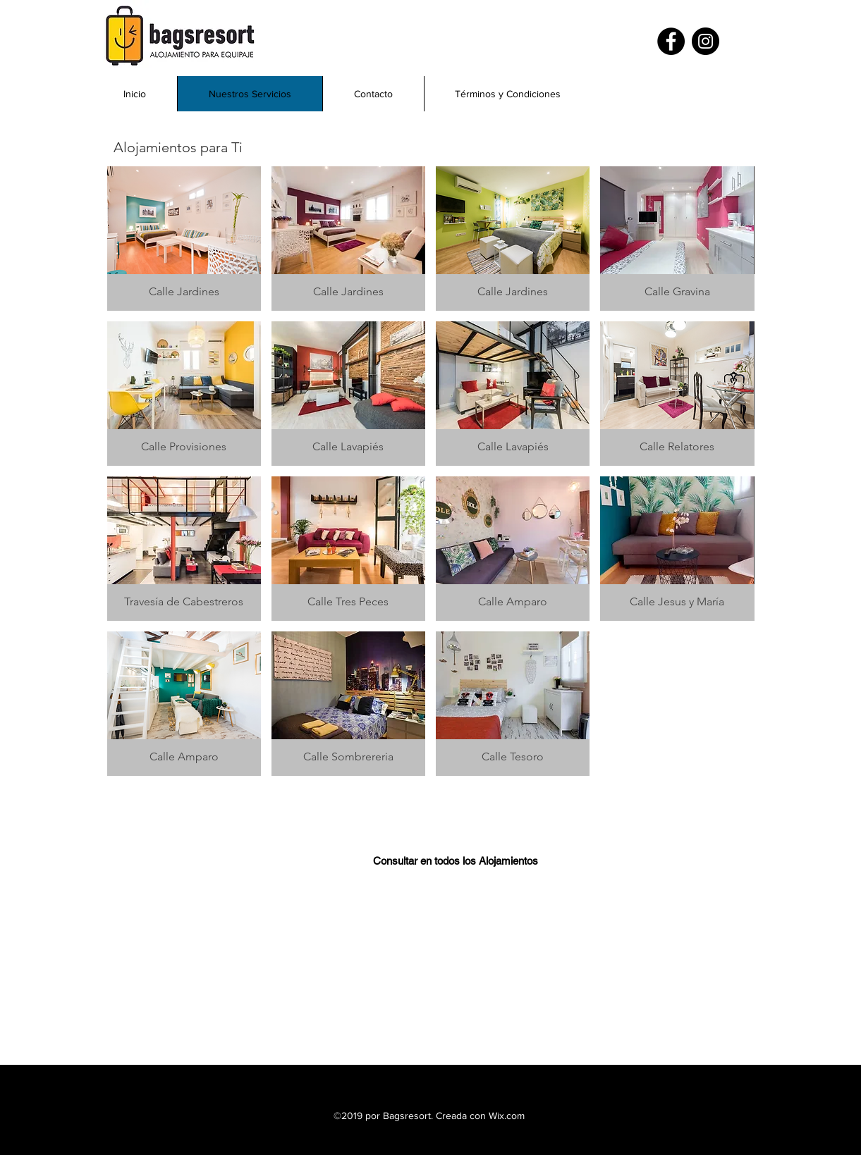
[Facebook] (671, 41)
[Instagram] (705, 41)
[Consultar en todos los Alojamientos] (455, 860)
